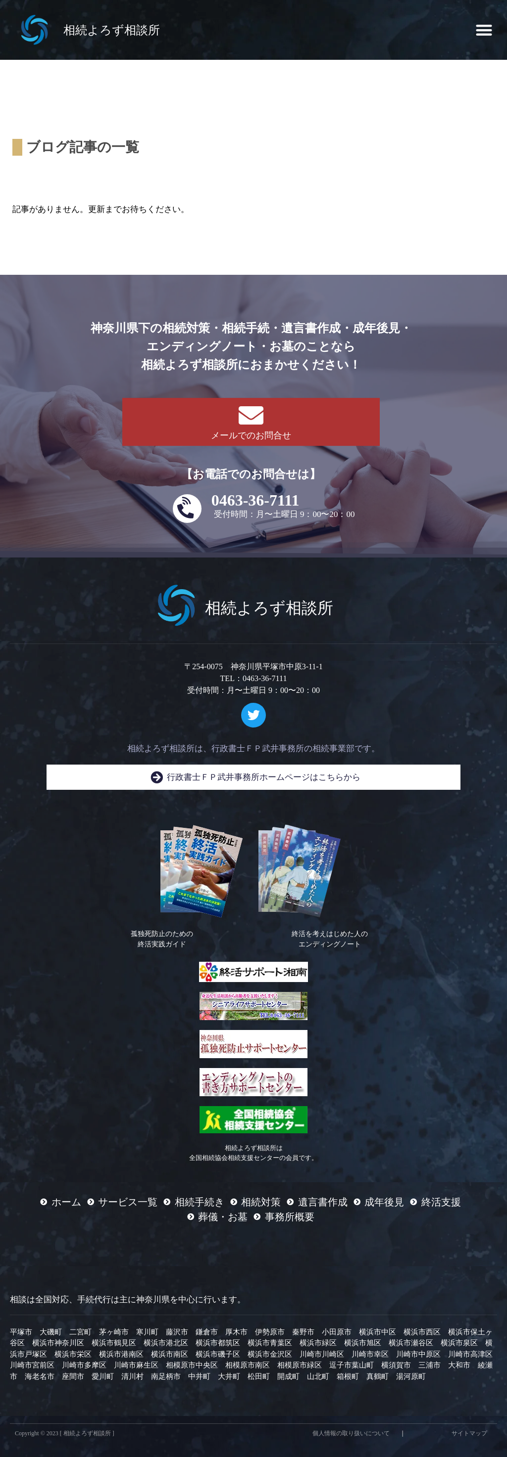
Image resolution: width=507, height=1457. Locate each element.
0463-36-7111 (255, 500)
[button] (484, 30)
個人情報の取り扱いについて (351, 1433)
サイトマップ (469, 1433)
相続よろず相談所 (111, 30)
